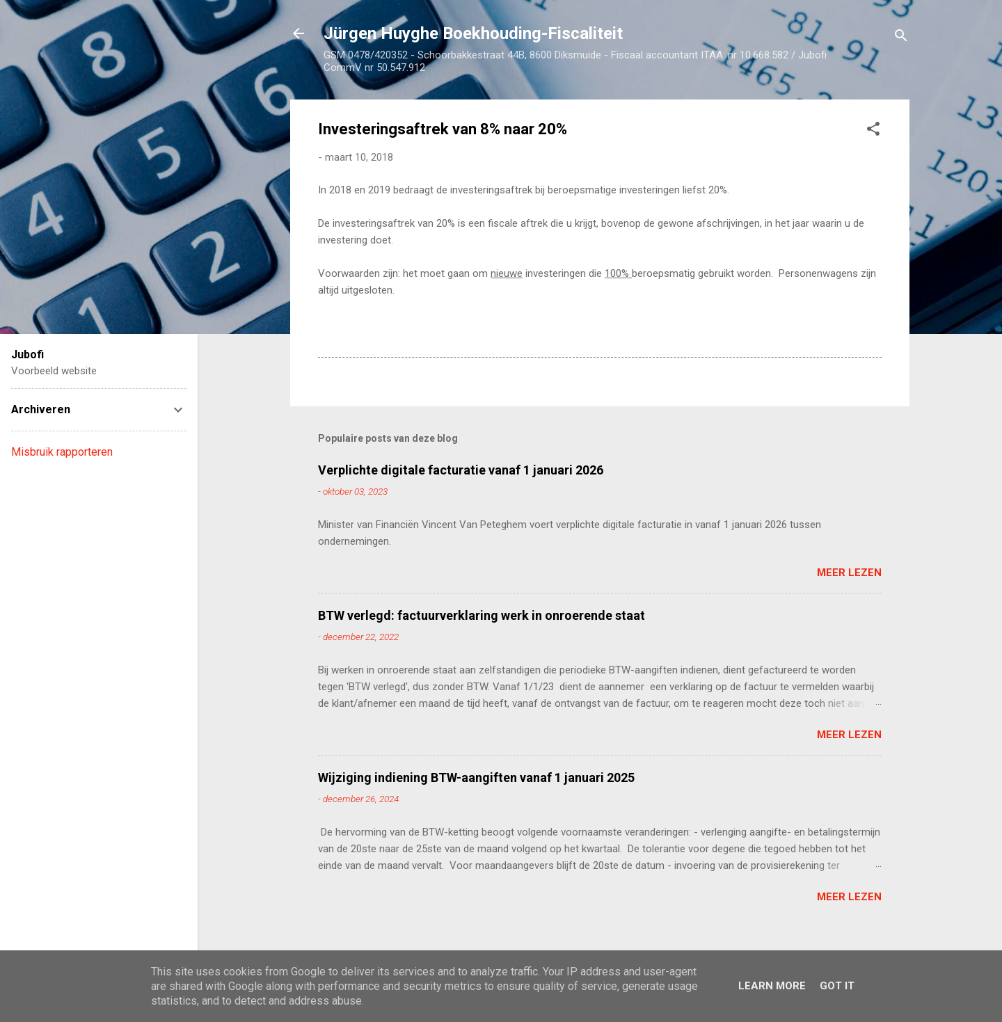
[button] (873, 131)
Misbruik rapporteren (62, 451)
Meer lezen (849, 572)
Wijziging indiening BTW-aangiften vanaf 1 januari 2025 (476, 777)
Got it (837, 986)
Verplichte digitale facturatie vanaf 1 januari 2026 (460, 470)
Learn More (772, 986)
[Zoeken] (901, 38)
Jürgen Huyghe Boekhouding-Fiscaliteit (473, 33)
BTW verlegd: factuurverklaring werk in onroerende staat (481, 615)
